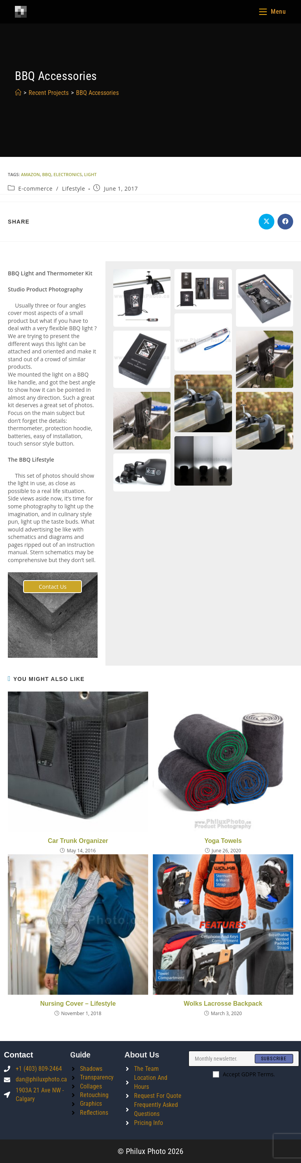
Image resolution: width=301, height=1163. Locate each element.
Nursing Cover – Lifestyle (78, 1003)
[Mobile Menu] (272, 11)
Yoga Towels (222, 840)
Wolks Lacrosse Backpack (223, 1003)
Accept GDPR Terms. (244, 1074)
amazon (30, 174)
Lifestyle (73, 188)
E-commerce (35, 188)
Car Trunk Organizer (78, 840)
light (90, 174)
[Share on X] (266, 221)
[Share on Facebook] (285, 221)
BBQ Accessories (97, 92)
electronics (68, 174)
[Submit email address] (274, 1058)
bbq (46, 174)
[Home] (18, 92)
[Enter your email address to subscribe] (244, 1059)
